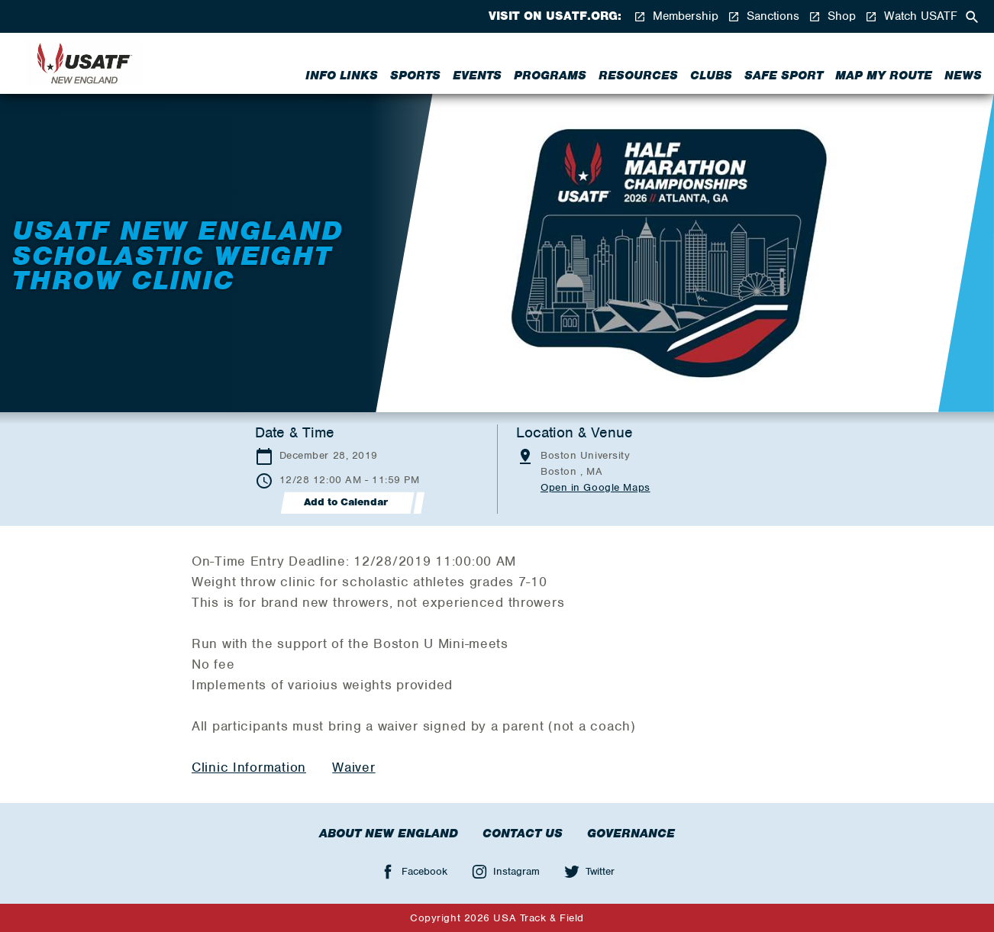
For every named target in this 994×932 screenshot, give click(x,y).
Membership (676, 16)
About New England (388, 833)
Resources (638, 75)
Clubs (711, 75)
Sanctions (763, 16)
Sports (415, 75)
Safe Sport (783, 75)
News (963, 75)
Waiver (353, 767)
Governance (631, 833)
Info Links (341, 75)
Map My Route (883, 75)
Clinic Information (249, 767)
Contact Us (522, 833)
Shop (832, 16)
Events (477, 75)
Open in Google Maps (595, 487)
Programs (550, 75)
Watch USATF (911, 16)
